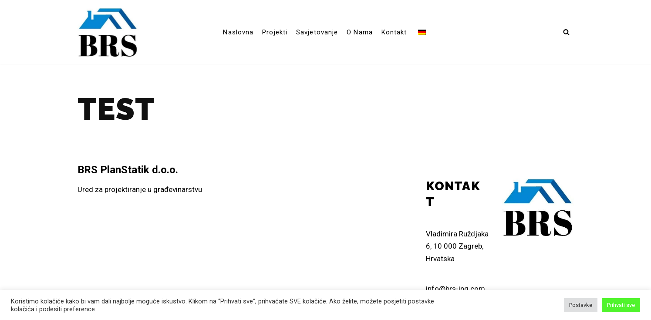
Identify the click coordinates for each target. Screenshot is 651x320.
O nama (360, 32)
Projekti (274, 32)
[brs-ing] (108, 32)
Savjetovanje (317, 32)
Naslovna (238, 32)
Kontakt (394, 32)
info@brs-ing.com (455, 288)
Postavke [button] (580, 305)
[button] (566, 32)
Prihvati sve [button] (621, 305)
